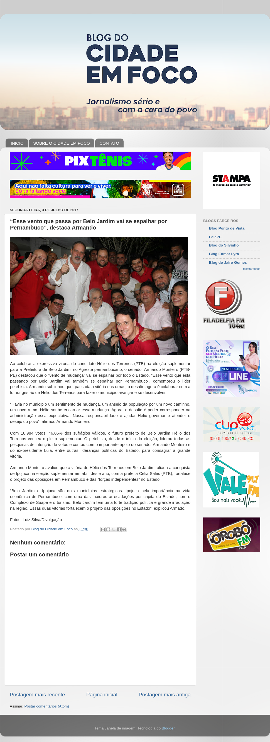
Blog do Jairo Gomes (228, 262)
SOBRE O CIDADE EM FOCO (61, 143)
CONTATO (109, 143)
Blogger (168, 728)
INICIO (17, 143)
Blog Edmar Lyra (224, 254)
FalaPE (215, 237)
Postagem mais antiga (165, 694)
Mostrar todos (251, 268)
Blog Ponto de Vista (226, 228)
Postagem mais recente (37, 694)
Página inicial (101, 694)
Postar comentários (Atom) (46, 706)
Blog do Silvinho (224, 245)
